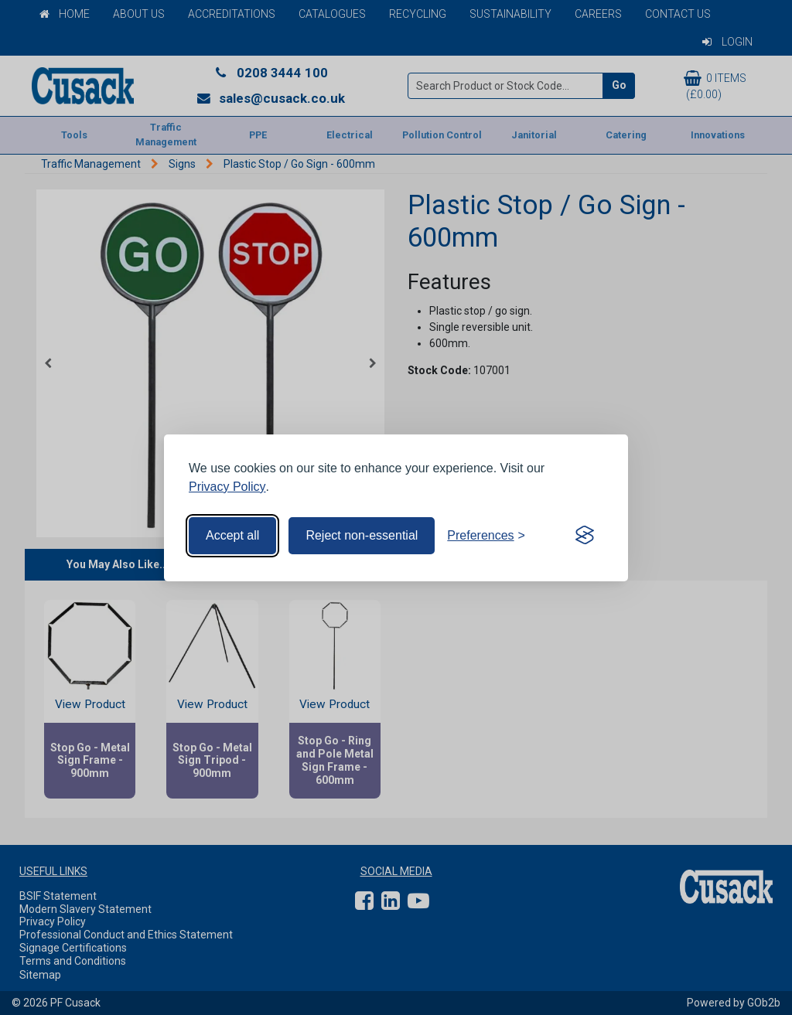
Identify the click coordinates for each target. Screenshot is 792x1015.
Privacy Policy (227, 486)
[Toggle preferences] (486, 536)
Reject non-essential (362, 535)
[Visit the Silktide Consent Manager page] (584, 535)
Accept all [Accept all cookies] (232, 535)
